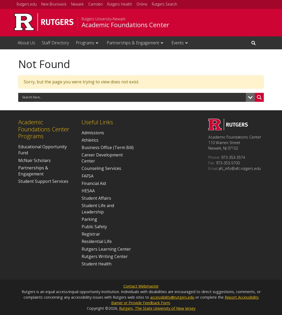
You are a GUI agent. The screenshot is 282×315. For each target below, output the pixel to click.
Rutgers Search (164, 4)
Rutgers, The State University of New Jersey (157, 308)
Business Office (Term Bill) (108, 147)
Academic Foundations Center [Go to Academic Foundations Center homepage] (125, 24)
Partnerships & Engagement (133, 43)
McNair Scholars (34, 160)
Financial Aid (94, 183)
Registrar (91, 234)
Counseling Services (101, 168)
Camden (95, 4)
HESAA (88, 191)
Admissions (93, 133)
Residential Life (97, 241)
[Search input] (133, 97)
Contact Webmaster (141, 286)
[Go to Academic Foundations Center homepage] (228, 129)
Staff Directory (55, 43)
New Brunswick (54, 4)
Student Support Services (43, 181)
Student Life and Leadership (98, 208)
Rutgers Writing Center (105, 256)
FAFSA (87, 176)
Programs (85, 43)
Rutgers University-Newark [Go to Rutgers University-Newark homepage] (103, 19)
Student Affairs (96, 198)
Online (142, 4)
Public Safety (94, 227)
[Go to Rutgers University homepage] (44, 22)
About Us (26, 43)
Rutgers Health (119, 4)
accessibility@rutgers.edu (172, 297)
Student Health (96, 264)
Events (177, 43)
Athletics (90, 140)
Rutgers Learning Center (106, 249)
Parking (89, 219)
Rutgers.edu (27, 4)
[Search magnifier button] (259, 97)
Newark (77, 4)
